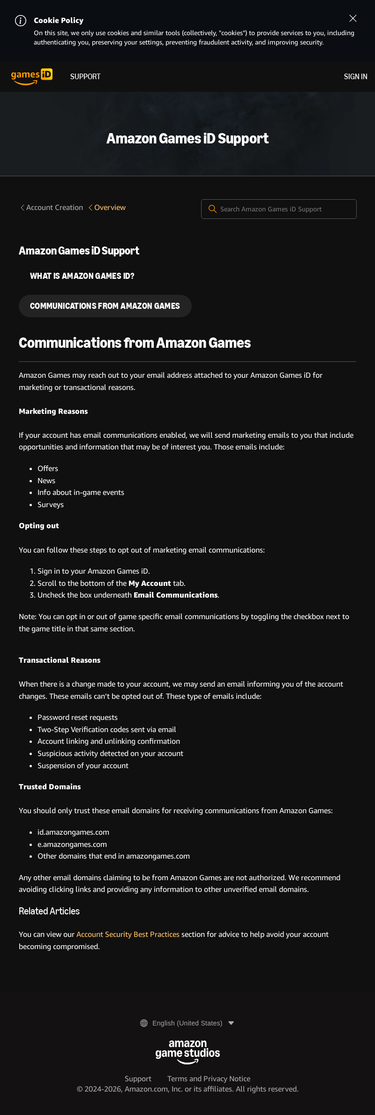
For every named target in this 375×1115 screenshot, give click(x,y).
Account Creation (51, 207)
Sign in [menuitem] (356, 76)
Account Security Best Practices (128, 934)
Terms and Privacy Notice (208, 1079)
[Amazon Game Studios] (188, 1052)
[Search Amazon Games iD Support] (279, 209)
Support (85, 76)
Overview (106, 207)
